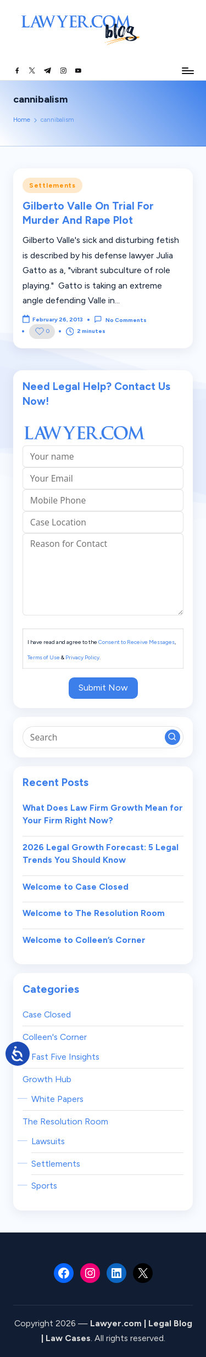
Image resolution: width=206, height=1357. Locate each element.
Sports (44, 1185)
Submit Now (103, 687)
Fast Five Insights (65, 1056)
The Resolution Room (65, 1121)
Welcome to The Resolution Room (94, 913)
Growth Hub (47, 1079)
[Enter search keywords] (103, 737)
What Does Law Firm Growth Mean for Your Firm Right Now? (103, 814)
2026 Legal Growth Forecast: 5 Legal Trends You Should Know (101, 854)
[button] (172, 737)
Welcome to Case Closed (76, 886)
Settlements (52, 185)
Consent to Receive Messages (136, 642)
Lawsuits (48, 1141)
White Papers (57, 1099)
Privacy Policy (82, 657)
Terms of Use (43, 657)
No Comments (120, 319)
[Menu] (187, 70)
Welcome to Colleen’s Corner (84, 940)
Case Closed (47, 1014)
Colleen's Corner (55, 1037)
